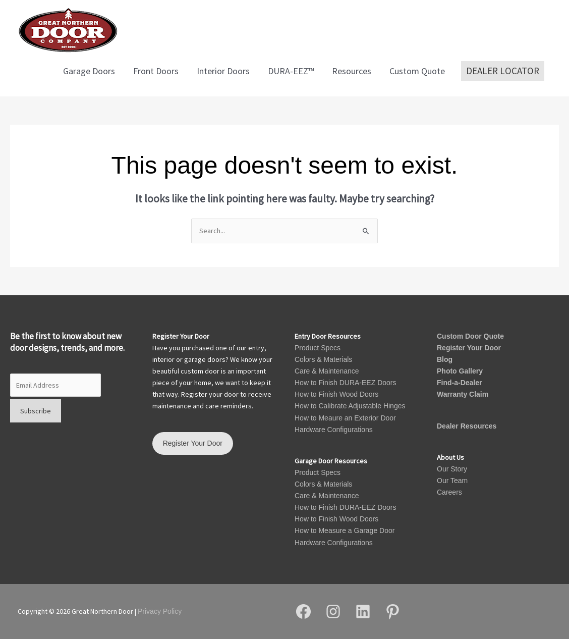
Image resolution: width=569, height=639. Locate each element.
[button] (502, 71)
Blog (444, 359)
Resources (351, 71)
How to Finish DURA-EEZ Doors (345, 383)
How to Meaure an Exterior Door (345, 418)
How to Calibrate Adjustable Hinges (350, 406)
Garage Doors (89, 71)
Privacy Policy (160, 611)
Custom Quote (417, 71)
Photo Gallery (460, 371)
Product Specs (317, 348)
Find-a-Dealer (459, 383)
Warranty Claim (462, 394)
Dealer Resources (466, 426)
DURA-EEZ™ (291, 71)
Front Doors (156, 71)
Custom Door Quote (470, 336)
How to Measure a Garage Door (344, 530)
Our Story (452, 469)
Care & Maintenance (327, 371)
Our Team (452, 480)
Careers (449, 492)
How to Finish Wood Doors (336, 394)
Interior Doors (223, 71)
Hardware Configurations (334, 429)
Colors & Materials (323, 359)
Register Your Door (469, 348)
